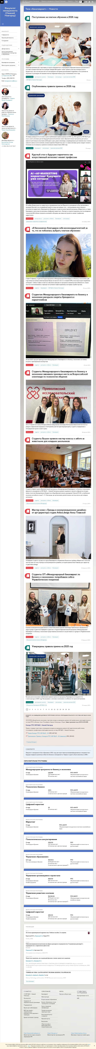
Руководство (27, 998)
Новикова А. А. (39, 936)
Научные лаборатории (65, 994)
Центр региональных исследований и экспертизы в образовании (9, 53)
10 (51, 709)
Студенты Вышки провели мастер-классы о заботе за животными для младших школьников (58, 440)
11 (54, 709)
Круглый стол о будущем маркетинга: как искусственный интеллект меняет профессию (54, 156)
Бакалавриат (45, 994)
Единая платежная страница (31, 1017)
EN (82, 1)
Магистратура (45, 997)
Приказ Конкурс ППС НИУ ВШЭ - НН (38, 733)
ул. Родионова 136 (6, 75)
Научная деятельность (8, 37)
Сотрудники (5, 40)
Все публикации (30, 981)
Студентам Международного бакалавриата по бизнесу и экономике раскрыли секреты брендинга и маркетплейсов (60, 297)
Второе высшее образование (49, 999)
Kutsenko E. (29, 975)
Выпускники (45, 1021)
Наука (61, 991)
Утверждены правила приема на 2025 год (52, 646)
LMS (78, 998)
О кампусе (27, 991)
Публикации (30, 926)
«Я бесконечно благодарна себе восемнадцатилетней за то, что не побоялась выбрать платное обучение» (59, 229)
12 (57, 709)
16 (69, 709)
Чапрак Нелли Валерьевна (8, 130)
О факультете (5, 35)
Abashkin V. (42, 975)
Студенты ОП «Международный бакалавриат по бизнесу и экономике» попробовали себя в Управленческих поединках (56, 577)
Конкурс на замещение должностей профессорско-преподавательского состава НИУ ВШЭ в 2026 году (58, 716)
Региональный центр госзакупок (47, 1015)
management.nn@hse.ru (11, 81)
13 (60, 709)
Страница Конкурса (31, 742)
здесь (89, 1044)
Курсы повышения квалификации (46, 1006)
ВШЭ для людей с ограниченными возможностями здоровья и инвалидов (31, 1013)
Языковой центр (46, 1018)
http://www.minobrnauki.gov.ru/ (32, 1033)
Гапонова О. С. (38, 961)
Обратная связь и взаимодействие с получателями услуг (47, 1025)
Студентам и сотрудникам (82, 992)
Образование (46, 991)
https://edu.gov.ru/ (52, 1033)
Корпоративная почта (83, 995)
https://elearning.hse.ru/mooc (79, 1033)
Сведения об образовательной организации (32, 1001)
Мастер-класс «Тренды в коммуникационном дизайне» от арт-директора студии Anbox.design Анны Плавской (59, 511)
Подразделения (28, 1005)
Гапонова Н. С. (29, 961)
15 (66, 709)
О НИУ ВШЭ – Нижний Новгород (30, 994)
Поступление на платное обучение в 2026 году (55, 17)
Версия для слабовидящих (30, 1007)
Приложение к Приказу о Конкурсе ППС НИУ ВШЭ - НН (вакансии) (47, 736)
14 (63, 709)
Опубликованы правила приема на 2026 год (53, 86)
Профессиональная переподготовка (47, 1011)
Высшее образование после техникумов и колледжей (49, 1002)
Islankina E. (35, 975)
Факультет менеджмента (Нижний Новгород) (10, 12)
